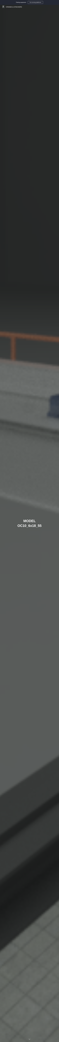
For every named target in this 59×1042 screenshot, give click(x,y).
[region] (29, 2)
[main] (29, 523)
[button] (29, 1039)
